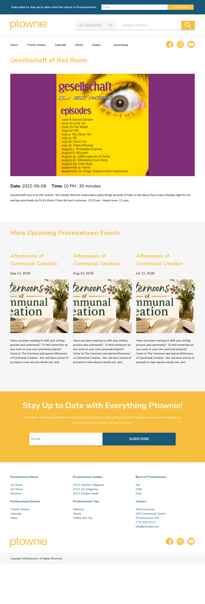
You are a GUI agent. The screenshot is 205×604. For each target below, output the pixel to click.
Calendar (60, 45)
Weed (79, 45)
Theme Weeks (36, 45)
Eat (138, 485)
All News (16, 485)
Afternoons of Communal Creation (33, 260)
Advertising (120, 45)
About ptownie (145, 509)
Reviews (15, 494)
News (14, 45)
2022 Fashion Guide (85, 494)
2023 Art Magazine (85, 489)
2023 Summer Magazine (88, 485)
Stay (139, 494)
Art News (16, 489)
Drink (139, 489)
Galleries (78, 509)
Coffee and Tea (82, 518)
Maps (13, 518)
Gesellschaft (18, 195)
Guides (96, 45)
